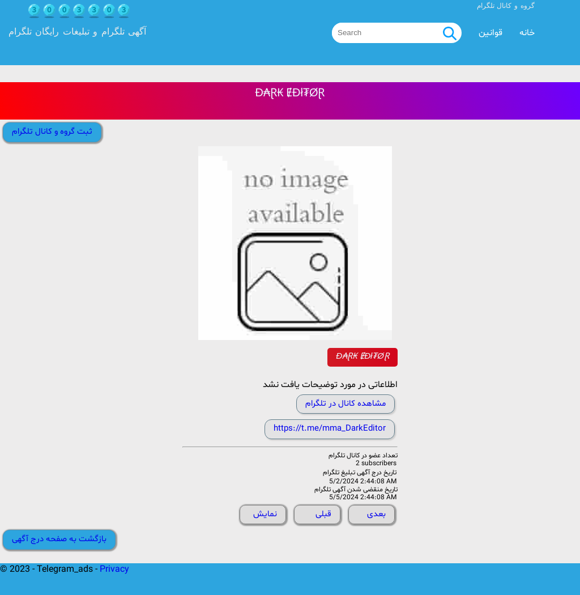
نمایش (265, 514)
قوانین (490, 32)
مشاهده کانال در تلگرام (345, 404)
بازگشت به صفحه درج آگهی (59, 539)
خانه (527, 32)
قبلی (323, 514)
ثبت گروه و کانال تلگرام (52, 132)
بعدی (376, 514)
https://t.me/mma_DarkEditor (330, 429)
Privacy (114, 569)
